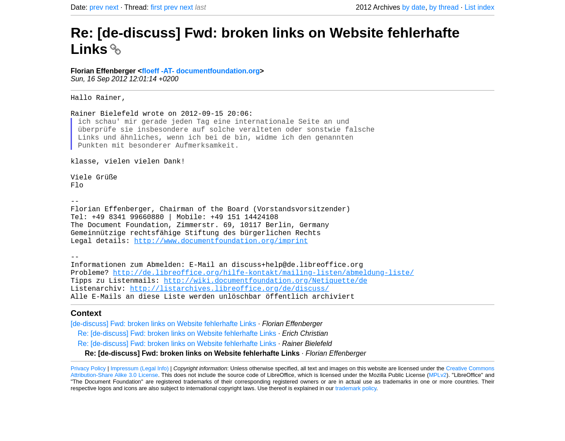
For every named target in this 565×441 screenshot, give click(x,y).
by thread (444, 7)
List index (479, 7)
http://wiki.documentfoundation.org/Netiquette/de (265, 322)
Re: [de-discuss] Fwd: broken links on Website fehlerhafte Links (177, 379)
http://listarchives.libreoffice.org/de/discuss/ (229, 332)
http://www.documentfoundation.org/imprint (221, 274)
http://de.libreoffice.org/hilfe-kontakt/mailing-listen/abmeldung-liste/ (263, 313)
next (111, 7)
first (156, 7)
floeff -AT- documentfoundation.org (201, 71)
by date (413, 7)
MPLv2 (438, 421)
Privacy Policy (88, 414)
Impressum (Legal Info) (139, 414)
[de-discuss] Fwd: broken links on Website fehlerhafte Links (163, 369)
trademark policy (356, 434)
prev (96, 7)
